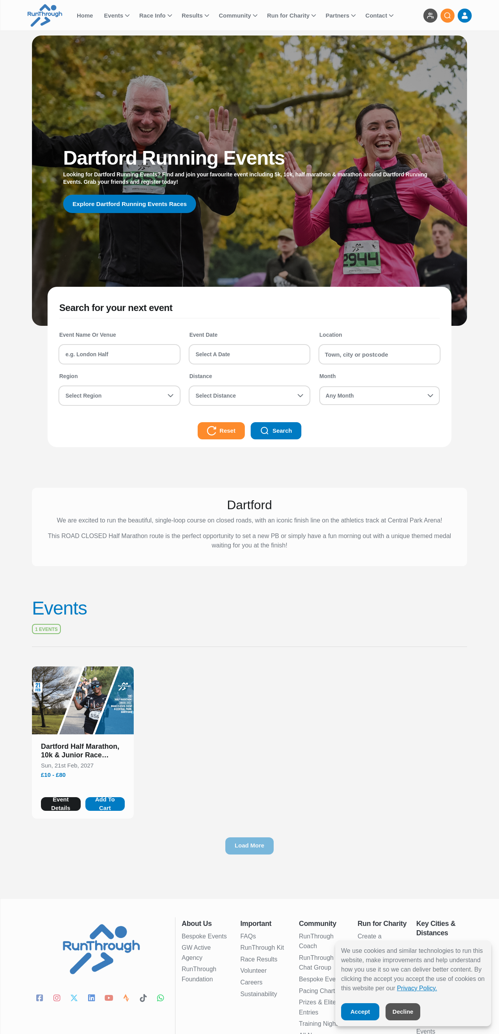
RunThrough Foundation (199, 974)
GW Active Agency (196, 952)
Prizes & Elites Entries (319, 1007)
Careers (251, 982)
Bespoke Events (204, 936)
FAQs (248, 936)
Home (86, 15)
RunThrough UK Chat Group (321, 962)
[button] (83, 752)
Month (327, 376)
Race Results (258, 959)
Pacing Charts (318, 991)
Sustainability (258, 994)
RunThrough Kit (262, 947)
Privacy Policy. (417, 988)
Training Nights (320, 1023)
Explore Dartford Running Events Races (132, 204)
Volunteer (253, 970)
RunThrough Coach (316, 941)
